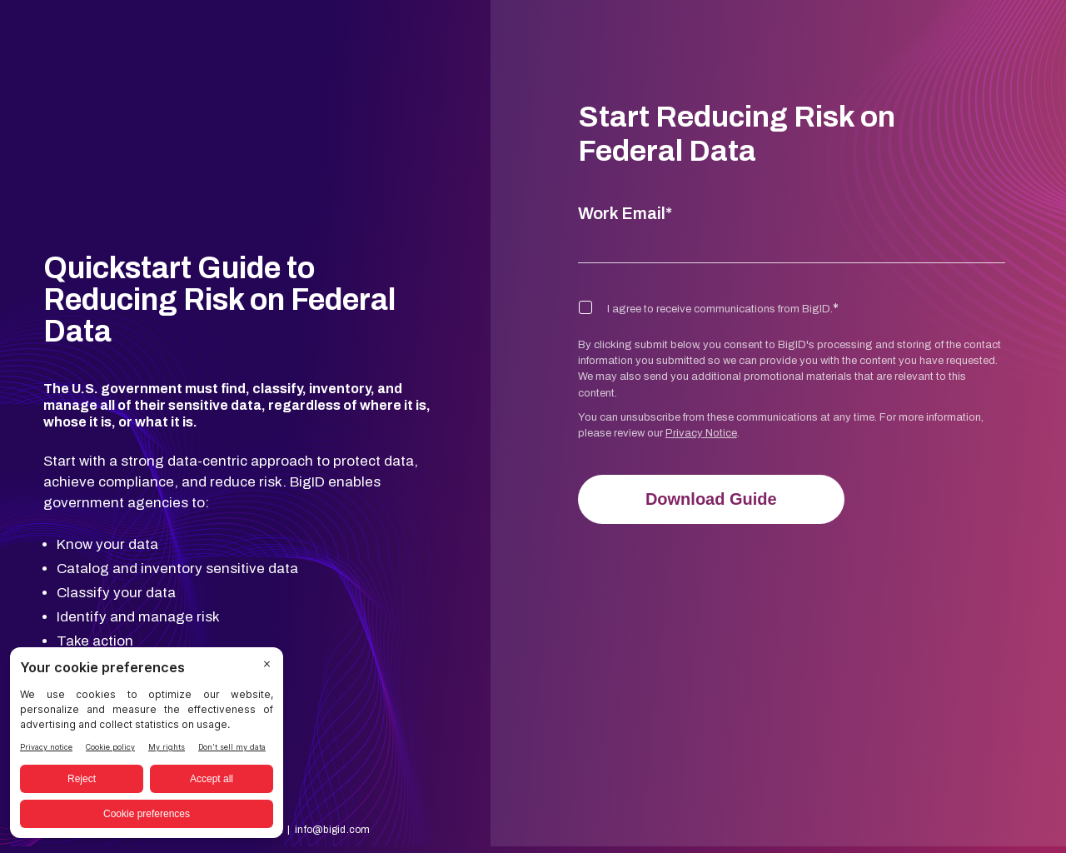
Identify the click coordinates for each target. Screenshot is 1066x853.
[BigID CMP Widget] (146, 747)
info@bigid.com (332, 766)
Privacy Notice (701, 433)
